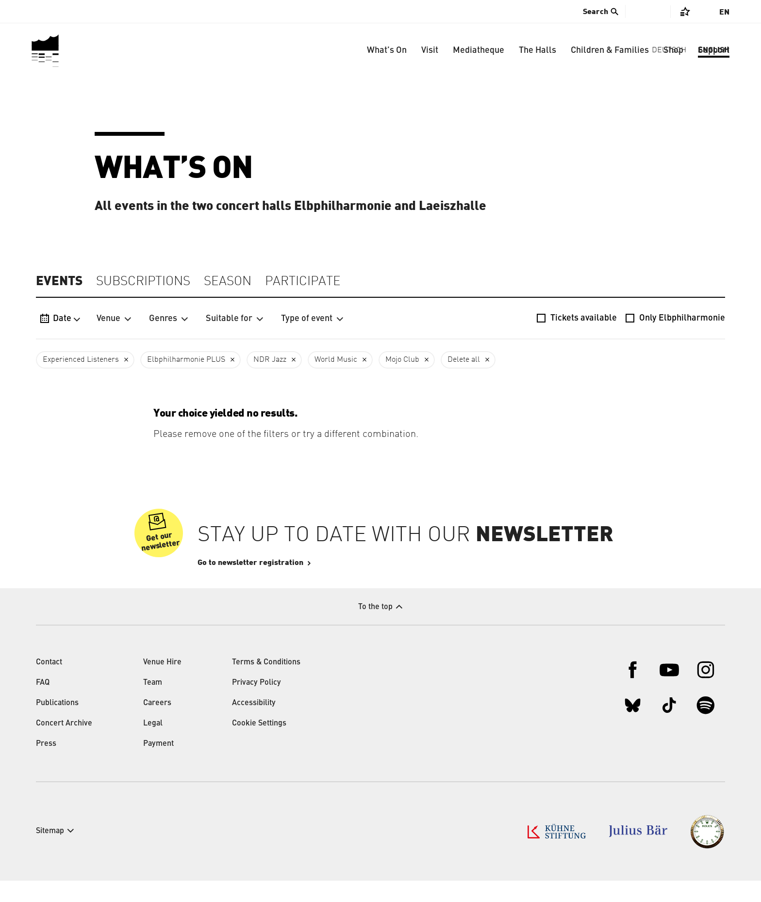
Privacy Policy (256, 704)
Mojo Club (402, 360)
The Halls (537, 50)
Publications (57, 724)
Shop (673, 50)
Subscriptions (143, 281)
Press (46, 765)
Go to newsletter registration (279, 584)
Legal (153, 745)
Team (152, 704)
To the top (375, 628)
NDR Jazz (269, 360)
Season (227, 281)
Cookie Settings (259, 745)
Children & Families (610, 50)
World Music (335, 360)
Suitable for (235, 318)
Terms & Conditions (266, 684)
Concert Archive (64, 745)
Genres (168, 318)
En (724, 12)
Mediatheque (478, 50)
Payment (158, 765)
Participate (303, 281)
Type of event (312, 318)
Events (59, 281)
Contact (49, 684)
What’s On (387, 50)
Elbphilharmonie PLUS (186, 360)
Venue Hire (162, 684)
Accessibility (254, 724)
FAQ (43, 704)
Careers (157, 724)
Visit (429, 50)
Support (713, 50)
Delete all (463, 360)
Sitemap (50, 852)
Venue (114, 318)
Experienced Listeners (81, 360)
